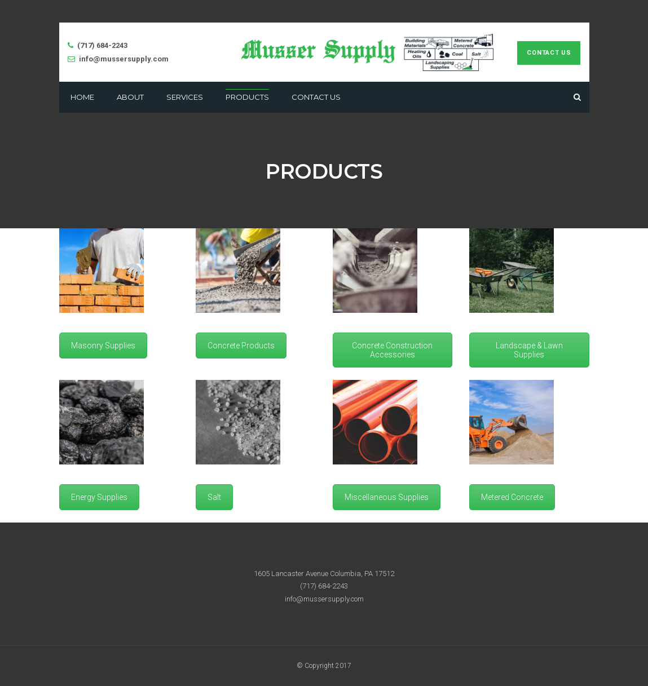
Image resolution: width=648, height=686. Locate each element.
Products (247, 96)
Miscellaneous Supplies (387, 497)
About (130, 96)
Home (82, 96)
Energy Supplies (99, 497)
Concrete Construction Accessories (392, 350)
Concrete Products (241, 345)
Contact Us (549, 52)
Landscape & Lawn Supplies (529, 350)
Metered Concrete (512, 497)
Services (184, 96)
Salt (214, 497)
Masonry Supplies (103, 345)
